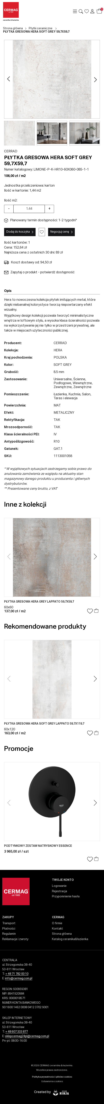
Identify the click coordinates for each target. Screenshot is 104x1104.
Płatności (8, 928)
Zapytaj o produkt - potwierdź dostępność (39, 272)
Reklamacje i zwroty (15, 939)
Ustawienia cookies (52, 1081)
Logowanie (59, 886)
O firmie (57, 923)
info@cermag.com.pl (18, 978)
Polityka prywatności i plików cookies (52, 1077)
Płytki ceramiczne (40, 28)
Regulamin (9, 933)
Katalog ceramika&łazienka (70, 939)
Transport (8, 923)
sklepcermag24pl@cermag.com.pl (27, 1036)
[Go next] (95, 79)
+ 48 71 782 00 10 (16, 974)
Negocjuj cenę (59, 231)
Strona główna (13, 28)
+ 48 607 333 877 (16, 1031)
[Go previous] (8, 79)
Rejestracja (59, 891)
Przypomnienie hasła (66, 896)
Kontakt (57, 928)
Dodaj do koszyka (18, 231)
